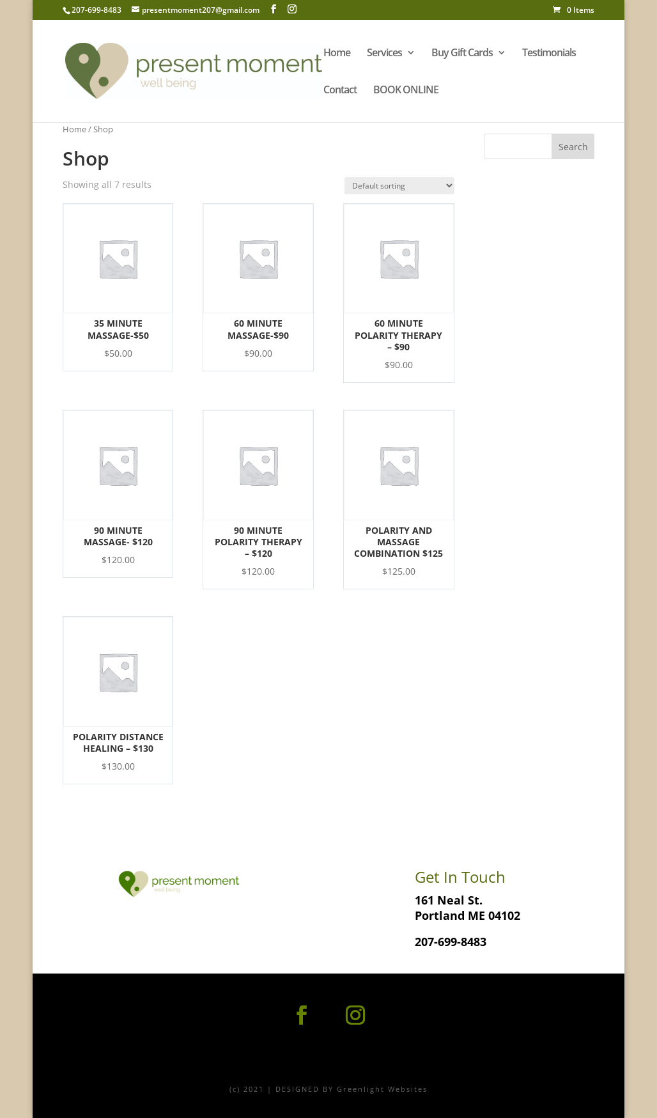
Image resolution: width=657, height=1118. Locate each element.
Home (336, 53)
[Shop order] (399, 185)
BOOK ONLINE (405, 91)
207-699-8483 (450, 941)
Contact (340, 91)
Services (384, 53)
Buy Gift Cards (462, 53)
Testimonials (549, 53)
